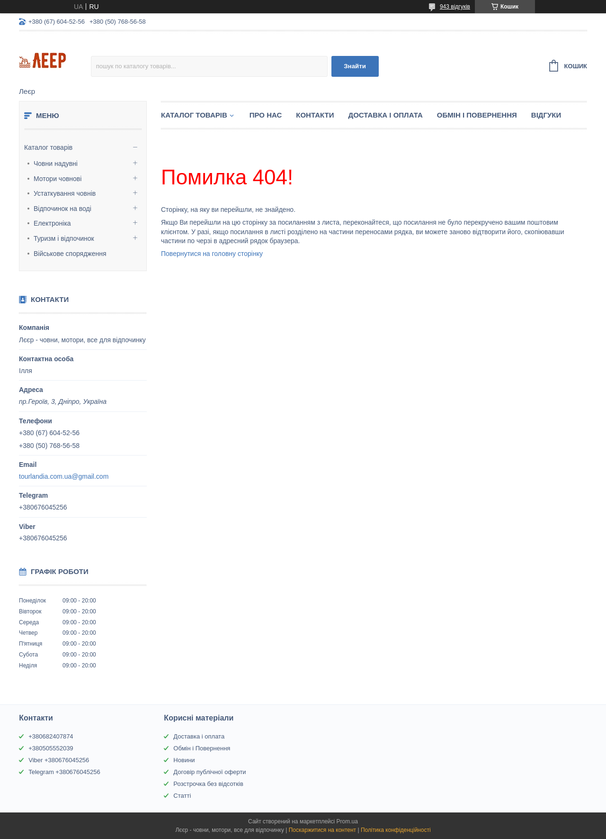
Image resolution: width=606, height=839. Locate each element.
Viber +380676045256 (58, 760)
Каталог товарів (48, 147)
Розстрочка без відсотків (208, 783)
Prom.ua (347, 821)
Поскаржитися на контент (322, 830)
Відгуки (546, 115)
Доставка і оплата (198, 736)
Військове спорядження (70, 253)
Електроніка (52, 223)
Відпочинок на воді (62, 208)
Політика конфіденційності (396, 830)
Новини (184, 760)
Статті (182, 795)
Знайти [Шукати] (355, 66)
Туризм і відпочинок (64, 238)
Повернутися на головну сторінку (212, 253)
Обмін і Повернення (477, 115)
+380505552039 (50, 748)
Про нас (266, 115)
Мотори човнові (57, 178)
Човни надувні (56, 163)
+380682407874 (50, 736)
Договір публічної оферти (209, 771)
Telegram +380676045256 (64, 771)
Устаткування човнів (65, 193)
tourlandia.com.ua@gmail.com (63, 476)
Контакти (315, 115)
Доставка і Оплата (385, 115)
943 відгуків (455, 6)
